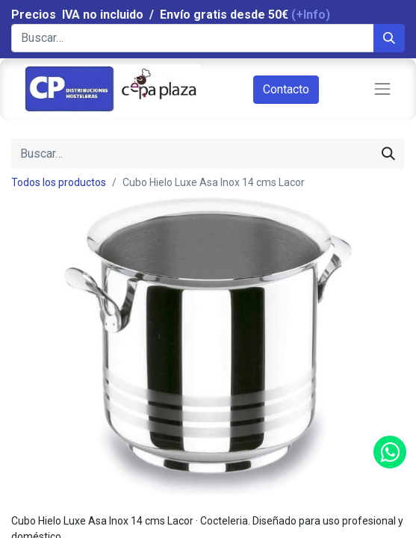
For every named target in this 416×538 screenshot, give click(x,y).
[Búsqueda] (389, 38)
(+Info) (310, 14)
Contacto (286, 89)
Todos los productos (58, 182)
